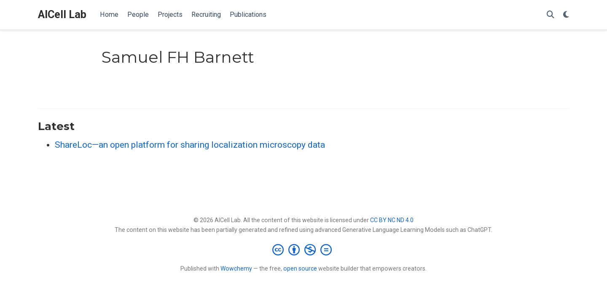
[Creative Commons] (303, 249)
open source (300, 268)
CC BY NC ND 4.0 (392, 220)
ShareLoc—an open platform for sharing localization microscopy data (190, 145)
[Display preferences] (566, 15)
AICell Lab (62, 14)
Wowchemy (236, 268)
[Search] (550, 15)
